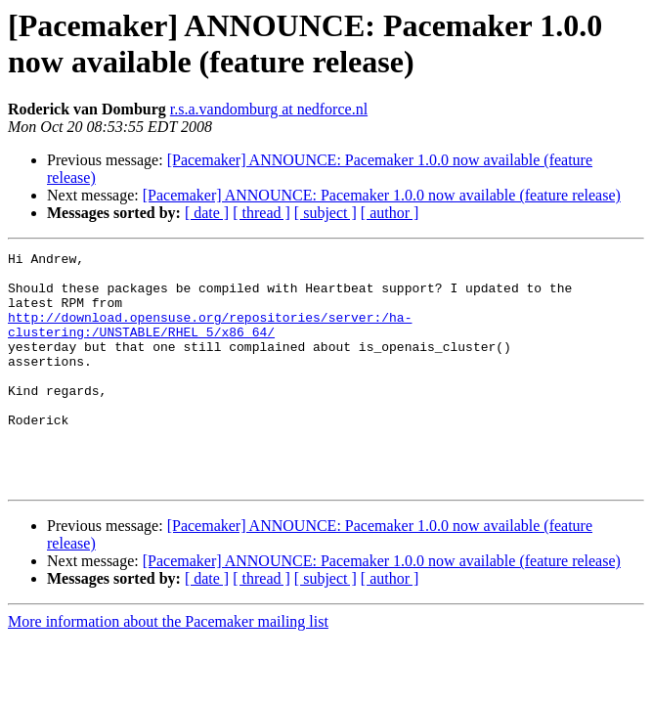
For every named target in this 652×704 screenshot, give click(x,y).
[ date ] (207, 212)
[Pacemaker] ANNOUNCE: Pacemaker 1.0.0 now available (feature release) (382, 195)
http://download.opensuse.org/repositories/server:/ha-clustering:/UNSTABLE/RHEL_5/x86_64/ (210, 340)
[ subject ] (325, 212)
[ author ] (390, 212)
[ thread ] (261, 212)
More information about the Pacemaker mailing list (168, 668)
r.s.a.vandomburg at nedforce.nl (269, 109)
